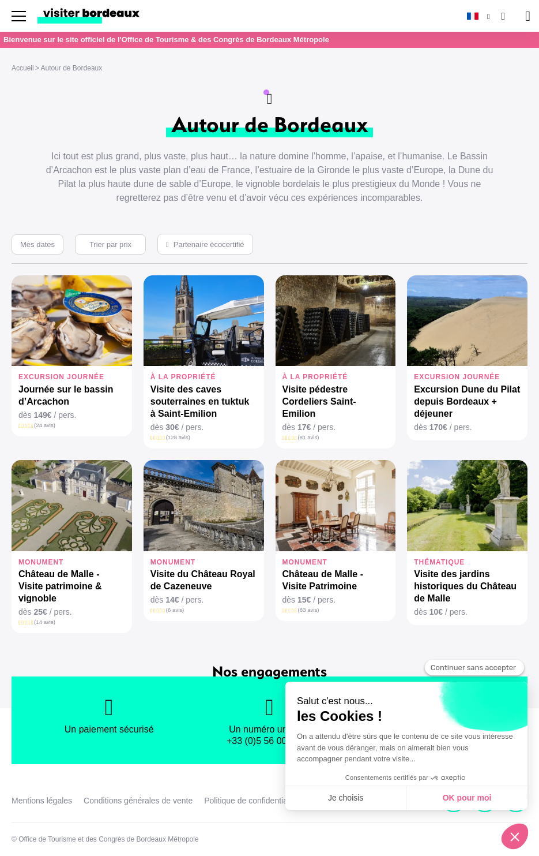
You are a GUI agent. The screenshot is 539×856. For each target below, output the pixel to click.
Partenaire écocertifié (209, 244)
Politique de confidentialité (251, 800)
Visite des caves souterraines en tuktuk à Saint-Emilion (200, 401)
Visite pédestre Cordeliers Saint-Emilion (319, 401)
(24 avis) (44, 425)
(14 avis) (44, 622)
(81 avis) (308, 437)
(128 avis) (178, 437)
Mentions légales (42, 800)
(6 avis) (175, 610)
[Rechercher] (502, 16)
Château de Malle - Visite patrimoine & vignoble (60, 586)
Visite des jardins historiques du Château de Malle (465, 586)
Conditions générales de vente (138, 800)
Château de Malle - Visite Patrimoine (322, 580)
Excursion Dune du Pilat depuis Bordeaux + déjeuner (467, 401)
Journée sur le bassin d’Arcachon (66, 395)
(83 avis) (308, 610)
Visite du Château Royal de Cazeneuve (202, 580)
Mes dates (37, 244)
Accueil (23, 68)
